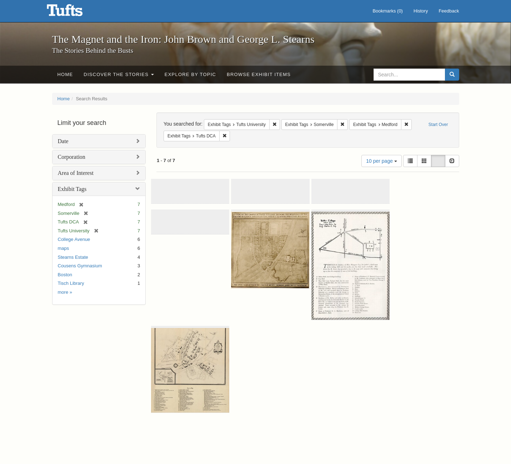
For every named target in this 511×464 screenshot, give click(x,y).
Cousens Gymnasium (80, 265)
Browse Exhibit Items (259, 74)
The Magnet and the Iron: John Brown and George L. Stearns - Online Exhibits (73, 12)
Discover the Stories (119, 74)
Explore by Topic (190, 74)
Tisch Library (71, 283)
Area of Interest (76, 173)
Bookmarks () (387, 11)
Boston (65, 274)
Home (65, 74)
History (421, 11)
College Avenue (74, 239)
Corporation (71, 157)
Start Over (438, 124)
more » (65, 292)
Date (63, 141)
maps (63, 248)
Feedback (449, 11)
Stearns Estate (73, 257)
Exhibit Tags (72, 189)
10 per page (381, 161)
